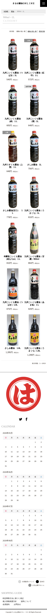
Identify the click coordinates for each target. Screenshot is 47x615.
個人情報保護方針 (10, 601)
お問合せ (17, 604)
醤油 (12, 11)
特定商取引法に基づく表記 (13, 598)
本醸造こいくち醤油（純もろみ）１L (13, 257)
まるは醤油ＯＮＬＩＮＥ (23, 4)
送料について (26, 601)
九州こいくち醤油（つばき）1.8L (13, 303)
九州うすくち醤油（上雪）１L (13, 166)
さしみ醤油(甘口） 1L (13, 211)
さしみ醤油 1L (34, 165)
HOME (6, 11)
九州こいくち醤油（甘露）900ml (34, 257)
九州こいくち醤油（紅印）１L (34, 74)
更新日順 (42, 31)
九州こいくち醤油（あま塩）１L (34, 303)
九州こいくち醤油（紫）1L (34, 120)
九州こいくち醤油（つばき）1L (13, 74)
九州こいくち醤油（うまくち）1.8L (34, 349)
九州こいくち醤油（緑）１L (13, 120)
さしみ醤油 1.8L (13, 348)
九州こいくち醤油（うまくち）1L (34, 211)
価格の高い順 (32, 31)
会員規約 (6, 604)
